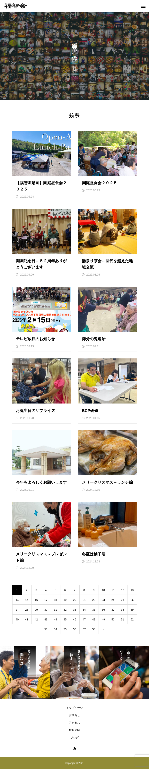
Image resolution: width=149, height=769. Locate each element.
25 (122, 599)
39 (132, 609)
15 (26, 599)
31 (55, 609)
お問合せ (74, 715)
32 (65, 609)
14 (17, 599)
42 (36, 619)
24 (113, 599)
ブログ (74, 737)
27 (17, 609)
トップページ (74, 707)
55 (65, 629)
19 (65, 599)
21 (84, 599)
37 (113, 609)
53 (46, 629)
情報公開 (74, 730)
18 (55, 599)
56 (74, 629)
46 (74, 619)
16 (36, 599)
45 (65, 619)
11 (113, 590)
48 (93, 619)
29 (36, 609)
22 (93, 599)
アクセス (74, 722)
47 (84, 619)
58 (93, 629)
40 (17, 619)
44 (55, 619)
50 (113, 619)
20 (74, 599)
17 (46, 599)
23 (103, 599)
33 (74, 609)
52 (132, 619)
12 (122, 590)
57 (84, 629)
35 (93, 609)
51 (122, 619)
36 (103, 609)
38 (122, 609)
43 (46, 619)
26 (132, 599)
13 (132, 590)
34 (84, 609)
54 (55, 629)
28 (26, 609)
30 (46, 609)
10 (103, 590)
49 (103, 619)
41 (26, 619)
